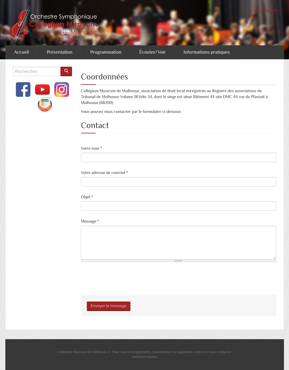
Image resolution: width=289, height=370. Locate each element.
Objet (87, 196)
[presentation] (126, 278)
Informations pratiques (206, 52)
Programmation (105, 52)
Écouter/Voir (152, 52)
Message (90, 221)
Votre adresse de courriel (104, 172)
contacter (224, 352)
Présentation (60, 52)
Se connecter (268, 10)
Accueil (21, 52)
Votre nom (91, 148)
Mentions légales (144, 357)
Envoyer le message (109, 306)
